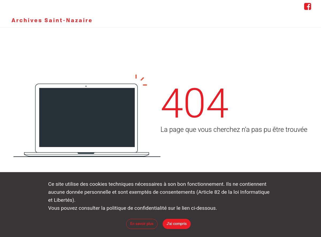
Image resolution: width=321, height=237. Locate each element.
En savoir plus (142, 224)
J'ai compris (177, 224)
